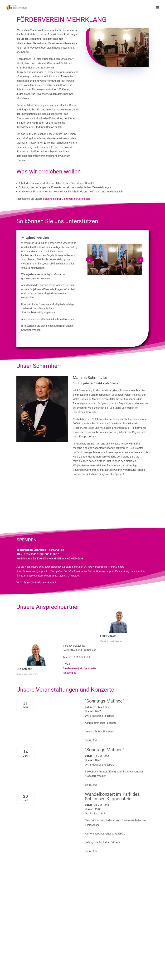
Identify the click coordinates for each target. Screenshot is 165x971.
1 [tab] (112, 278)
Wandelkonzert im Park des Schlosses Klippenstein (112, 796)
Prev (89, 259)
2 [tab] (117, 278)
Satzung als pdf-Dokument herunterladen (66, 198)
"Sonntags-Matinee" (104, 701)
